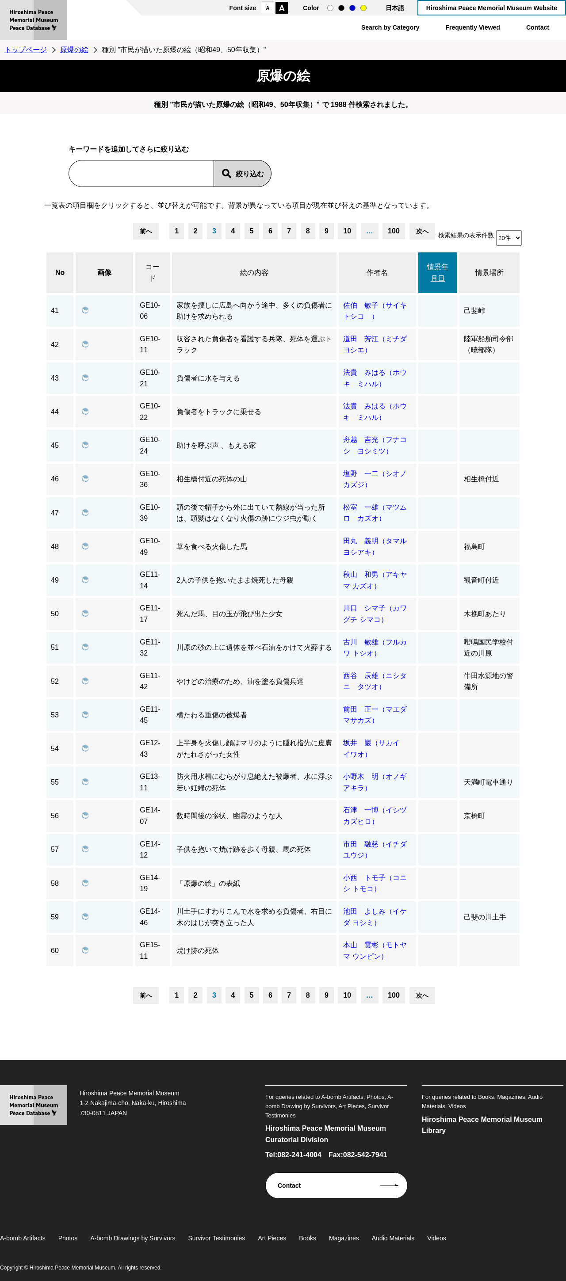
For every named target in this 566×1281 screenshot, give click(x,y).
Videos (436, 1238)
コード (152, 272)
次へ (422, 231)
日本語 (395, 7)
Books (307, 1238)
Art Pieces (272, 1238)
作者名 (377, 272)
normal (330, 8)
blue (352, 8)
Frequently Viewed (472, 27)
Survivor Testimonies (216, 1238)
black (341, 8)
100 (394, 231)
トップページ (25, 49)
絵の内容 (254, 272)
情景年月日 (437, 272)
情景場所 (489, 272)
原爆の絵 (74, 49)
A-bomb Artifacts (23, 1238)
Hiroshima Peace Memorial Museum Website (491, 7)
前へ (146, 231)
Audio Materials (393, 1238)
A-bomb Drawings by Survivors (132, 1238)
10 (347, 231)
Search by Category (390, 27)
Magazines (344, 1238)
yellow (363, 8)
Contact (537, 27)
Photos (68, 1238)
